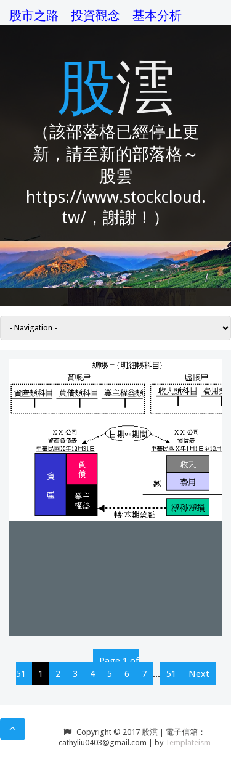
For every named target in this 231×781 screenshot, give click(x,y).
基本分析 (157, 15)
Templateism (188, 742)
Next (198, 673)
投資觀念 (95, 15)
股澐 (116, 85)
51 (171, 673)
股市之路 (34, 15)
